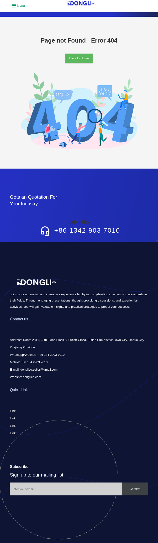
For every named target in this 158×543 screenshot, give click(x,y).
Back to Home (79, 58)
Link (13, 411)
